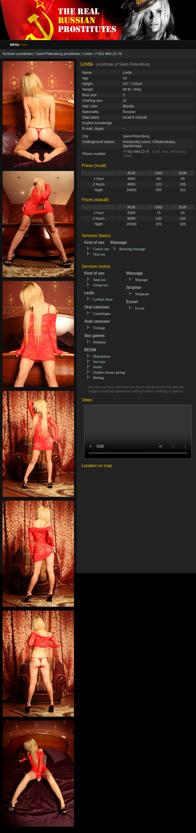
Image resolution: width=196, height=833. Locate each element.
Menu (18, 45)
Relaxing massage (132, 249)
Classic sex (101, 249)
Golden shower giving (109, 372)
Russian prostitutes (18, 54)
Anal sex (99, 280)
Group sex (100, 285)
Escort (139, 308)
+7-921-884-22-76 (136, 151)
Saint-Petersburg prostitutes (58, 54)
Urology (99, 328)
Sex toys (99, 362)
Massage (141, 280)
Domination (101, 356)
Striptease (142, 294)
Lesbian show (103, 299)
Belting (98, 378)
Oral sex (99, 254)
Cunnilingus (102, 314)
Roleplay (99, 342)
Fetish (97, 367)
